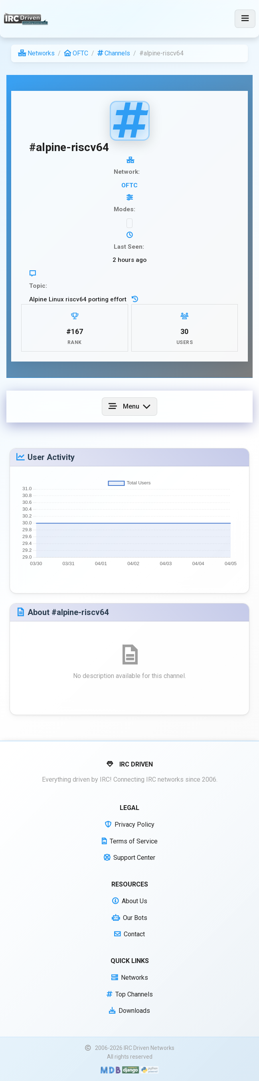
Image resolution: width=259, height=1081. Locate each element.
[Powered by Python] (149, 1070)
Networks (36, 53)
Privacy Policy (129, 824)
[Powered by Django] (130, 1070)
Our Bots (129, 918)
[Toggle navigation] (245, 19)
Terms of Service (130, 841)
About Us (129, 901)
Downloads (129, 1010)
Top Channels (130, 994)
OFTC (76, 53)
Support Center (129, 857)
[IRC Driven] (27, 18)
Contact (129, 934)
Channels (113, 53)
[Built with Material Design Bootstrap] (110, 1070)
